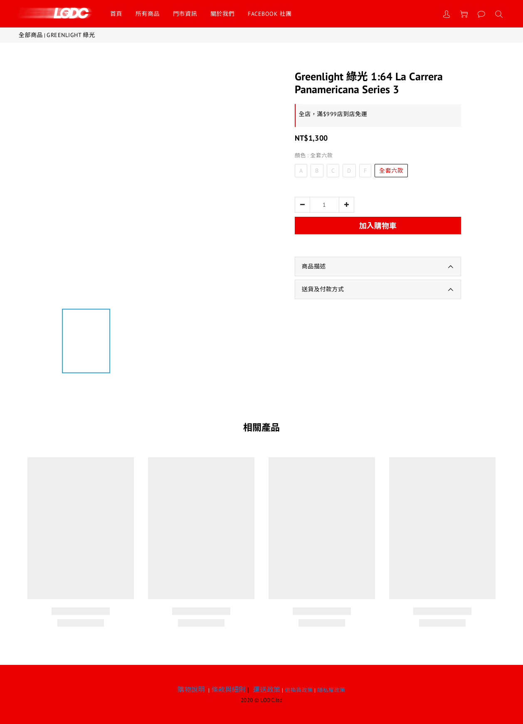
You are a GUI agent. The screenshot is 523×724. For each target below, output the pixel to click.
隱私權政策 (331, 690)
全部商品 (31, 35)
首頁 (116, 13)
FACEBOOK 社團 (270, 13)
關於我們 (222, 13)
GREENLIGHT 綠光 (71, 35)
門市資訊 (185, 13)
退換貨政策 (299, 690)
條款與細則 (228, 689)
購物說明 (191, 689)
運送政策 (267, 689)
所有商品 (148, 13)
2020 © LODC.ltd (262, 700)
